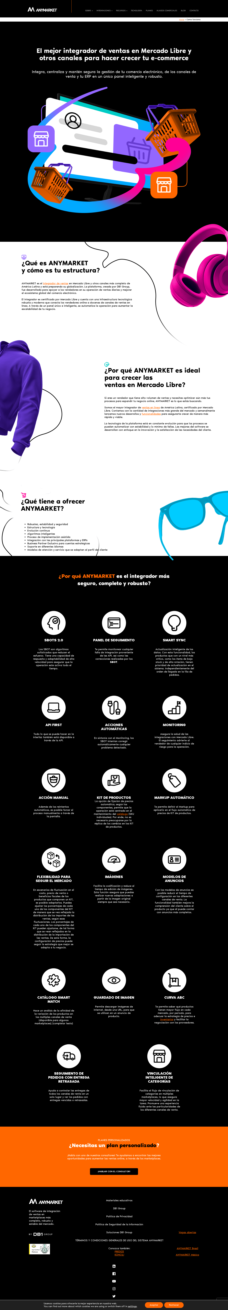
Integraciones (104, 10)
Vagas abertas (187, 1232)
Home (181, 19)
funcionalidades (151, 413)
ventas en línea (151, 407)
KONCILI (119, 1254)
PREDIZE (119, 1251)
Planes (149, 10)
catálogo (122, 813)
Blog (183, 10)
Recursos (121, 10)
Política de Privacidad (119, 1216)
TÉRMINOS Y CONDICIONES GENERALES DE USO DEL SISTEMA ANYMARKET (119, 1240)
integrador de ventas (55, 283)
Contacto (194, 10)
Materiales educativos (119, 1200)
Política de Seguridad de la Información (119, 1224)
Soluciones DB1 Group (119, 1232)
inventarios (166, 1019)
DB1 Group (119, 1208)
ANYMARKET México (187, 1254)
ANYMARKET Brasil (187, 1248)
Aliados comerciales (167, 10)
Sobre (88, 10)
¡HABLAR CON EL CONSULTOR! (114, 1171)
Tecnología (136, 10)
